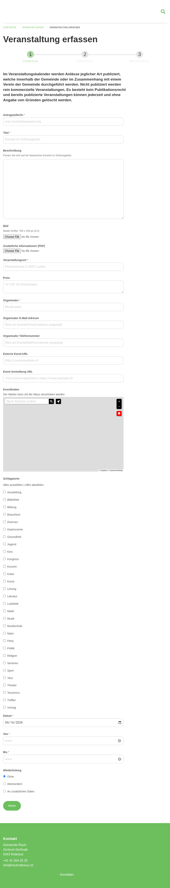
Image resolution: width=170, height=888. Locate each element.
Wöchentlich (14, 784)
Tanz (10, 678)
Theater (12, 685)
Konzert (12, 566)
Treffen (11, 700)
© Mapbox (103, 470)
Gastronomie (15, 529)
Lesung (11, 588)
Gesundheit (14, 536)
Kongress (13, 559)
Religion (12, 655)
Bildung (11, 507)
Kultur (10, 574)
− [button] (119, 406)
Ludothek (13, 603)
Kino (10, 551)
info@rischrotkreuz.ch (18, 865)
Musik (10, 618)
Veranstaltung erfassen (64, 27)
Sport (10, 670)
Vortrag (11, 707)
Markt (10, 611)
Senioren (12, 663)
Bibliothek (13, 499)
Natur (10, 633)
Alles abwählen (34, 484)
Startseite (9, 27)
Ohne (10, 776)
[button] (58, 401)
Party (10, 640)
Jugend (11, 544)
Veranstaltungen (33, 27)
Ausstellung (14, 492)
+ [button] (119, 401)
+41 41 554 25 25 (15, 860)
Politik (10, 648)
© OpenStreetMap (116, 470)
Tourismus (13, 692)
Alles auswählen (13, 484)
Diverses (12, 522)
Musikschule (14, 626)
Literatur (12, 596)
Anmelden (67, 874)
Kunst (10, 581)
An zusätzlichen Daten (20, 791)
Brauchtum (13, 514)
